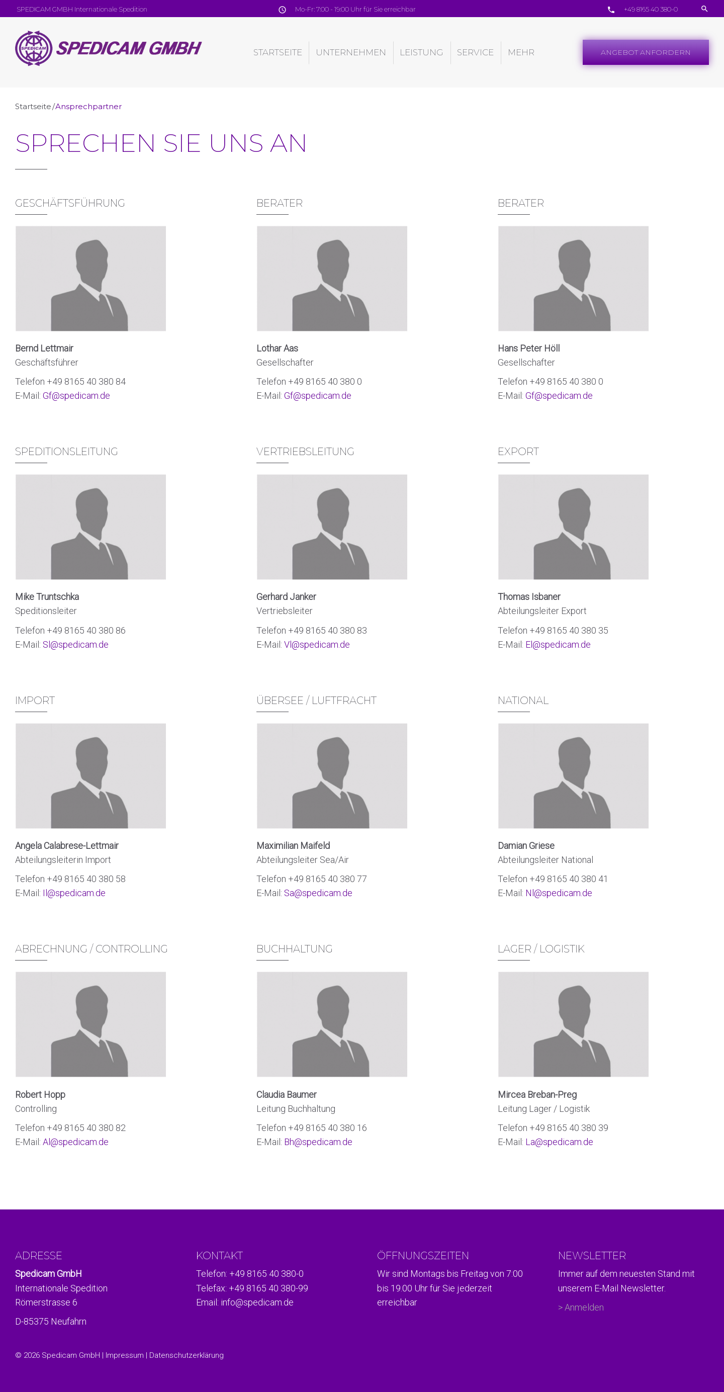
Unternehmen (351, 52)
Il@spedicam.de (74, 893)
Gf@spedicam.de (76, 395)
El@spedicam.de (558, 644)
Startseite (277, 52)
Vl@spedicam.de (317, 644)
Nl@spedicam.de (558, 893)
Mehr (521, 52)
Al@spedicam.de (76, 1142)
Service (475, 52)
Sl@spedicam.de (76, 644)
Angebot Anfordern (646, 52)
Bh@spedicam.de (318, 1142)
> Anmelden (581, 1307)
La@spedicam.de (559, 1142)
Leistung (421, 52)
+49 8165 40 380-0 (650, 9)
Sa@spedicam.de (318, 893)
